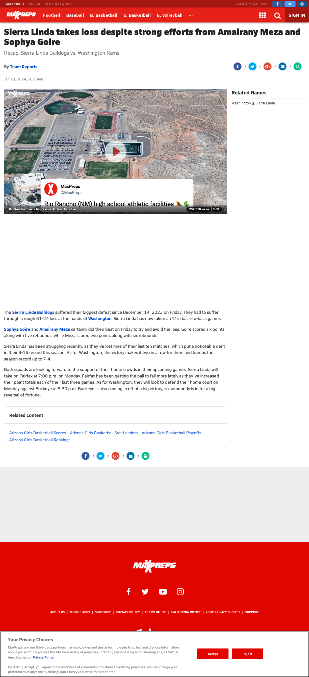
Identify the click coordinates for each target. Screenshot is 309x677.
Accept (213, 653)
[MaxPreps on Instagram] (302, 4)
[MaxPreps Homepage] (154, 566)
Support (252, 612)
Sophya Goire (17, 329)
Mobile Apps (80, 612)
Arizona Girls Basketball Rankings (39, 439)
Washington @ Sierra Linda (253, 103)
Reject (247, 653)
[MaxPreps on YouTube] (163, 591)
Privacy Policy (128, 612)
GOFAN (34, 3)
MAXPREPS (15, 3)
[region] (154, 654)
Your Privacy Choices (223, 612)
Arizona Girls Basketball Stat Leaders (104, 432)
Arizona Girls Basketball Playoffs (171, 432)
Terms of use (155, 612)
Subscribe (103, 612)
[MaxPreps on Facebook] (277, 4)
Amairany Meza (55, 329)
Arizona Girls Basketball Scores (37, 432)
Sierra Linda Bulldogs (33, 312)
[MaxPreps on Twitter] (290, 4)
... (191, 14)
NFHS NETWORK (58, 3)
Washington (100, 318)
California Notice (186, 612)
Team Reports (23, 66)
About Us (57, 612)
